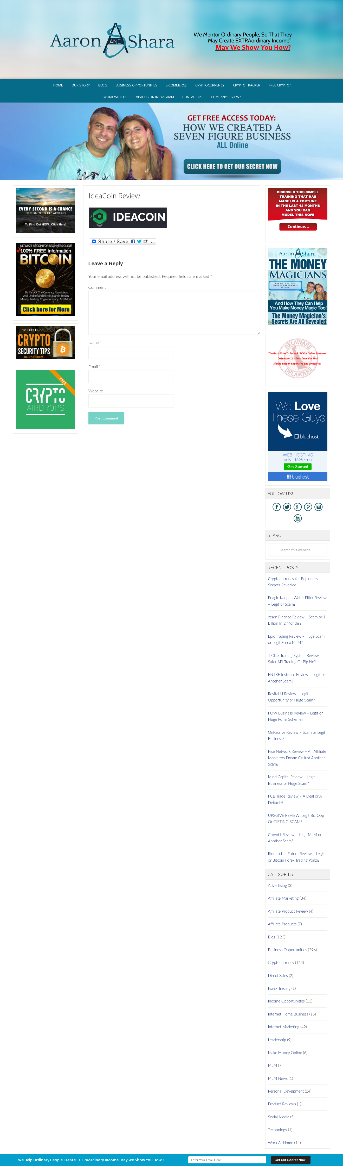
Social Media (278, 1095)
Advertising (277, 863)
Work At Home (280, 1120)
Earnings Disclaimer (257, 1141)
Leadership (277, 1017)
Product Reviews (282, 1082)
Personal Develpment (286, 1069)
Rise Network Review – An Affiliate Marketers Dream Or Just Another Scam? (297, 736)
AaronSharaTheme (155, 1149)
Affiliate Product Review (288, 889)
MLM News (278, 1056)
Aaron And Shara (171, 23)
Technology (277, 1108)
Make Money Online (285, 1030)
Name (95, 320)
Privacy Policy (195, 1141)
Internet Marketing (283, 1005)
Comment (97, 265)
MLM (272, 1043)
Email (94, 344)
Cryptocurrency (281, 940)
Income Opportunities (286, 979)
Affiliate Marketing (283, 876)
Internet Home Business (288, 992)
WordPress (209, 1149)
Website (95, 368)
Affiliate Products (282, 902)
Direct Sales (278, 953)
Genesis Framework (186, 1149)
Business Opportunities (287, 927)
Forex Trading (279, 966)
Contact (287, 1141)
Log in (223, 1149)
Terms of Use (223, 1141)
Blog (272, 915)
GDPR (173, 1141)
